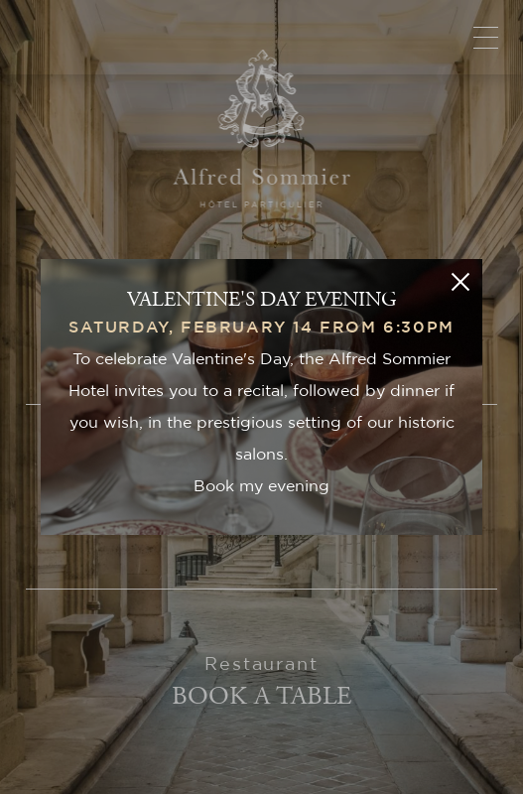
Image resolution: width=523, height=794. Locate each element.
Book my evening (261, 486)
